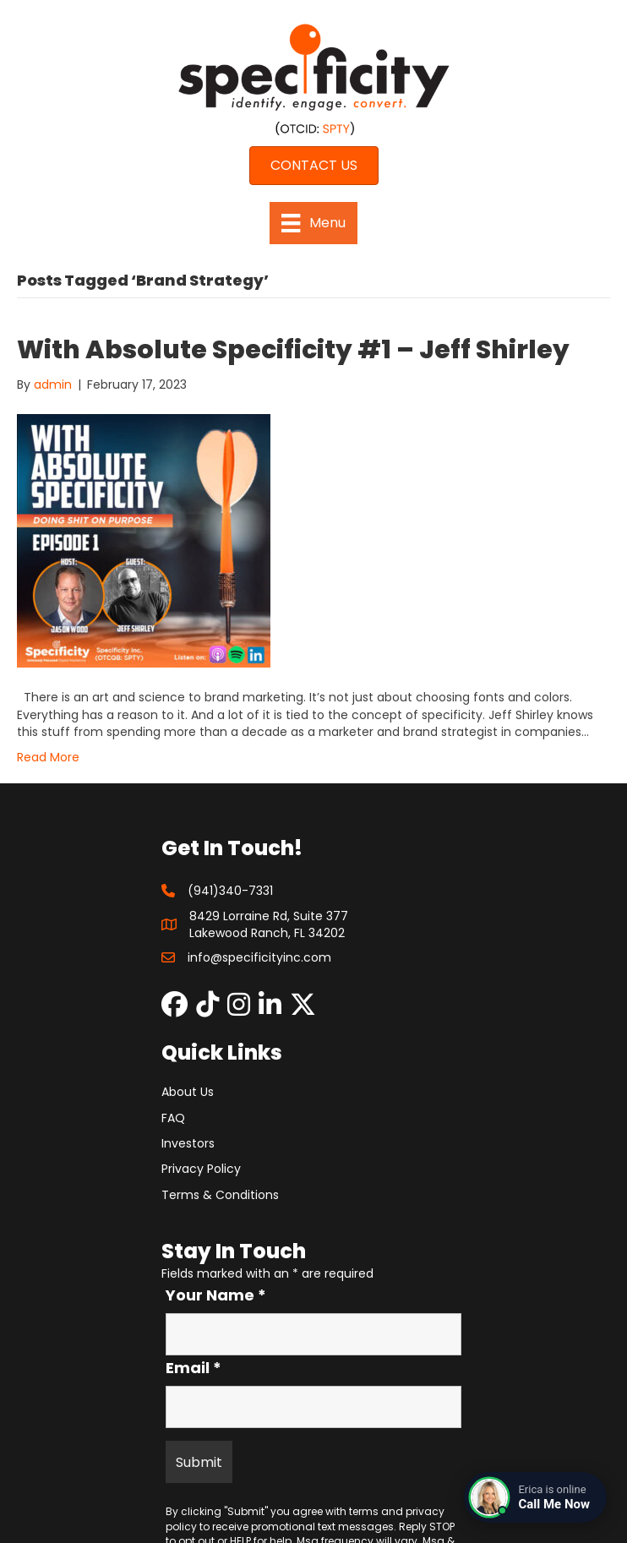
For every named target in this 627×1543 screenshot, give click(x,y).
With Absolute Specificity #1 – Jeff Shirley (293, 350)
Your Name (216, 1295)
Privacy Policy (201, 1168)
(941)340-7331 (230, 890)
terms (364, 1511)
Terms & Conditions (220, 1194)
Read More (48, 757)
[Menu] (313, 223)
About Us (187, 1091)
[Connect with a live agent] (535, 1497)
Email (193, 1368)
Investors (188, 1143)
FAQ (173, 1118)
